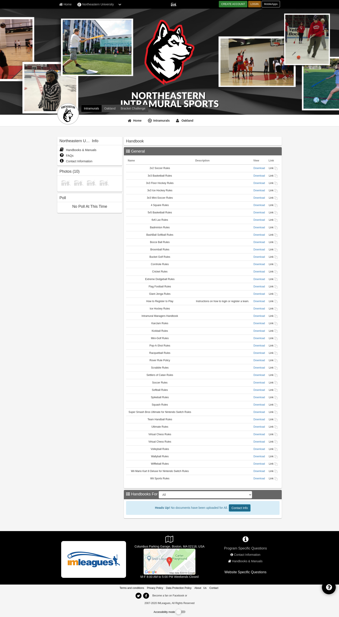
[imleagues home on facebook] (145, 595)
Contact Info (240, 508)
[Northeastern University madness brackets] (133, 108)
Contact (213, 588)
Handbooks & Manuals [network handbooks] (247, 561)
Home (137, 120)
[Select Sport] (205, 494)
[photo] (66, 182)
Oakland (187, 120)
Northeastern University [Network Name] (95, 4)
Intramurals (161, 120)
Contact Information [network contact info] (247, 554)
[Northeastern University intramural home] (91, 108)
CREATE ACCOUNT (233, 4)
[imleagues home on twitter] (138, 595)
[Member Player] (174, 4)
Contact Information (75, 161)
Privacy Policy (155, 588)
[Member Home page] (65, 4)
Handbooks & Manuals (77, 150)
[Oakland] (185, 120)
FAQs (66, 155)
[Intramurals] (159, 120)
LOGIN (255, 4)
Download (259, 168)
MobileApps (271, 4)
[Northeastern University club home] (110, 108)
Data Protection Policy (179, 588)
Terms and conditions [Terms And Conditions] (132, 588)
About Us (200, 588)
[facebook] (196, 595)
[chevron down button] (120, 4)
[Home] (135, 120)
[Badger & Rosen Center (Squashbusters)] (169, 561)
